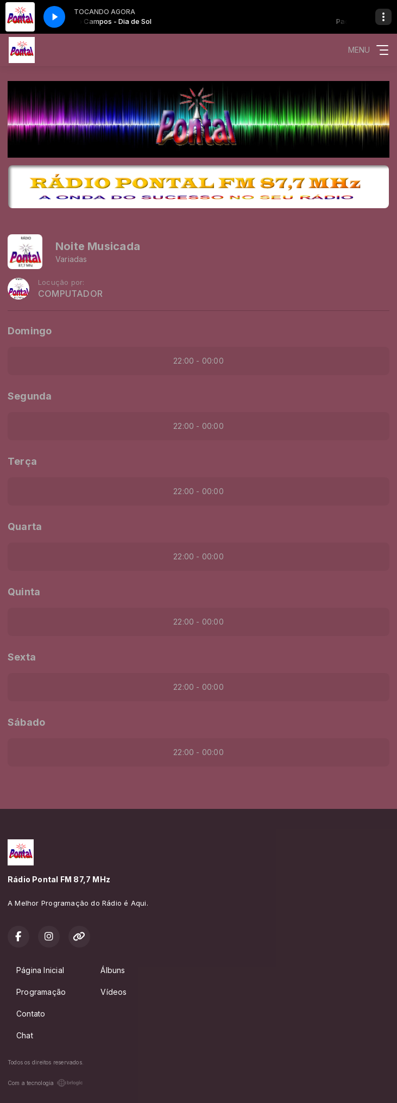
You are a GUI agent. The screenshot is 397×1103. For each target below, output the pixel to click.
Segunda (30, 396)
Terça (22, 461)
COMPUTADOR (70, 294)
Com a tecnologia (45, 1083)
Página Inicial (40, 970)
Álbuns (112, 970)
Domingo (30, 330)
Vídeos (113, 991)
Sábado (26, 722)
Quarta (25, 526)
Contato (30, 1013)
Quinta (24, 591)
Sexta (22, 657)
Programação (41, 991)
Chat (24, 1035)
